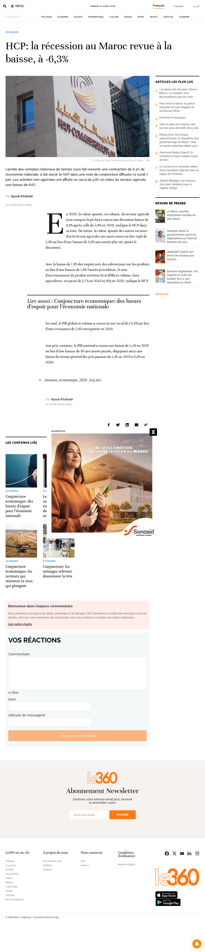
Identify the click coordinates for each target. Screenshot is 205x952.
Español (178, 6)
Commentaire (19, 677)
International (96, 40)
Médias (128, 40)
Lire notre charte (20, 647)
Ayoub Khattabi (22, 219)
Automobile (11, 910)
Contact (85, 888)
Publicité (47, 888)
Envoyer (122, 838)
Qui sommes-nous (52, 884)
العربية (196, 6)
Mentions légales (126, 888)
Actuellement (12, 40)
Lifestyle (168, 40)
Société (78, 40)
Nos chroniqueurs (15, 923)
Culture (114, 40)
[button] (196, 943)
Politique (46, 40)
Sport (141, 40)
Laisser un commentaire (78, 759)
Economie (62, 40)
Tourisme (184, 40)
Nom (12, 723)
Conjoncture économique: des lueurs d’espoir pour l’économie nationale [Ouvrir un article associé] (84, 327)
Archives (47, 893)
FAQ (83, 884)
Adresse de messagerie (26, 738)
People (154, 40)
